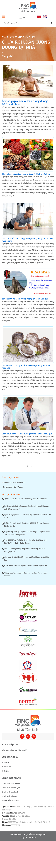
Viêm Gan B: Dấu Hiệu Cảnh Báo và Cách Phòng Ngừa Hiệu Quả (26, 558)
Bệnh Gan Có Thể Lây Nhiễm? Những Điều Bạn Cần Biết (25, 499)
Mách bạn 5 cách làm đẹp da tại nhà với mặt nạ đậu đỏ (25, 566)
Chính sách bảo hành (10, 792)
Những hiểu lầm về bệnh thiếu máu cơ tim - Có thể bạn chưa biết (25, 574)
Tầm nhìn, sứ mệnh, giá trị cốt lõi (14, 750)
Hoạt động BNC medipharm (13, 482)
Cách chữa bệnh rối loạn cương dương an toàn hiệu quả (27, 434)
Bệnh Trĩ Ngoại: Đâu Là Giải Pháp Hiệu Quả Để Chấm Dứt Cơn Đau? (27, 516)
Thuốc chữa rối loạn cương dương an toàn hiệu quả (25, 299)
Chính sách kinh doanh (11, 783)
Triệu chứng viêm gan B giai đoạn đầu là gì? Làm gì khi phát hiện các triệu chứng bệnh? (27, 533)
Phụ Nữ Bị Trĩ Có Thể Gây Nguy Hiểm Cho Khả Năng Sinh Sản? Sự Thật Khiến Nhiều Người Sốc (25, 541)
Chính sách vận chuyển (11, 788)
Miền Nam (6, 771)
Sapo (34, 838)
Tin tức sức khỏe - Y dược (18, 37)
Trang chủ (7, 56)
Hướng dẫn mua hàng (10, 800)
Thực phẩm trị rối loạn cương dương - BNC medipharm (26, 174)
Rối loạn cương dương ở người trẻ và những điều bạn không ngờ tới (24, 550)
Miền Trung (6, 767)
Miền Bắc (5, 763)
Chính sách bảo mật (9, 796)
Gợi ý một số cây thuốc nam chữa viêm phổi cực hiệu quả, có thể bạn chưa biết (26, 507)
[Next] (32, 466)
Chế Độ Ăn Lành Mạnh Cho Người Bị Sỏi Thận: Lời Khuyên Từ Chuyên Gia (26, 524)
